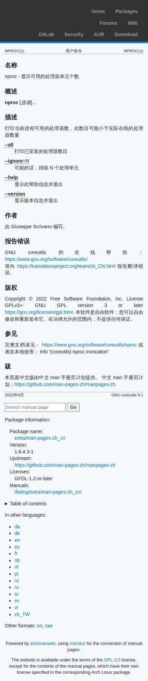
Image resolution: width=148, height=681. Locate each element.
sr (16, 594)
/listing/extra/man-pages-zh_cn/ (48, 492)
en (17, 540)
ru (16, 587)
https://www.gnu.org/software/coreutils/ (46, 259)
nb (17, 560)
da (17, 526)
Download (126, 34)
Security (74, 34)
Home (98, 11)
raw (49, 625)
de (17, 533)
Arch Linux (38, 10)
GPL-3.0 (112, 659)
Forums (108, 23)
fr (16, 553)
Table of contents (28, 503)
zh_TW (22, 614)
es (17, 547)
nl (16, 567)
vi (16, 607)
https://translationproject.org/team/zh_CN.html (66, 266)
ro (16, 580)
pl (16, 573)
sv (16, 600)
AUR (99, 34)
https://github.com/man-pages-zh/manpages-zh (65, 384)
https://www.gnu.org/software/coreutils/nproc (89, 345)
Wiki (133, 23)
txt (39, 625)
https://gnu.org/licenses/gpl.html (39, 312)
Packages (126, 11)
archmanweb (43, 643)
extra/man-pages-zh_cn (39, 438)
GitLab (46, 34)
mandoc (78, 643)
